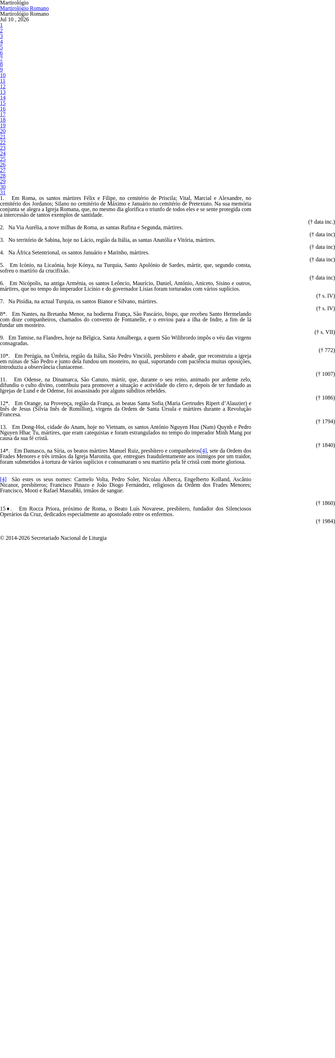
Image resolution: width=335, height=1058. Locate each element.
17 (2, 228)
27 (2, 329)
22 (2, 279)
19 (2, 248)
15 (2, 208)
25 (2, 309)
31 (2, 370)
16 (2, 218)
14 (2, 198)
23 (2, 289)
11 (2, 167)
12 (2, 177)
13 (2, 188)
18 (2, 238)
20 (2, 258)
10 (2, 157)
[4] (234, 836)
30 (2, 360)
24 (2, 299)
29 (2, 349)
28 (2, 339)
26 (2, 319)
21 (2, 268)
